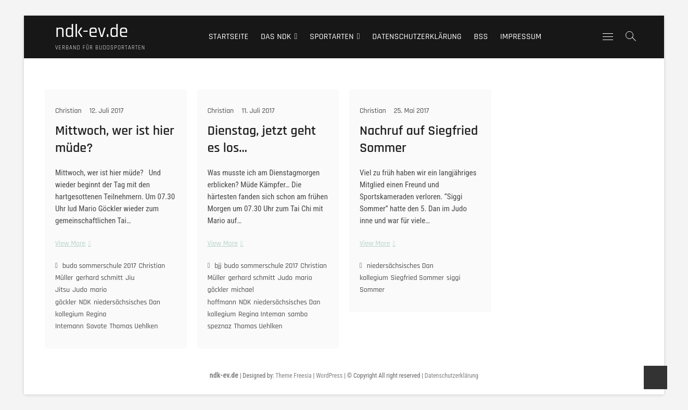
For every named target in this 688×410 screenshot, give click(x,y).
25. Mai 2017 (411, 111)
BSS (481, 36)
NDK (85, 302)
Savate (96, 326)
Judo (79, 289)
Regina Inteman (261, 314)
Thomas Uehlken (133, 326)
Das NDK (276, 36)
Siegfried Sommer (417, 278)
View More (71, 243)
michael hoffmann (231, 295)
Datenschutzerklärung (417, 36)
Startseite (229, 36)
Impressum (521, 36)
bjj (217, 266)
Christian (68, 111)
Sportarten (332, 36)
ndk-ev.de (91, 31)
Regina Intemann (80, 320)
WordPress (329, 375)
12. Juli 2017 (107, 111)
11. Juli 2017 (257, 111)
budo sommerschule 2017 (99, 266)
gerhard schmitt (99, 278)
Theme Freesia (293, 375)
